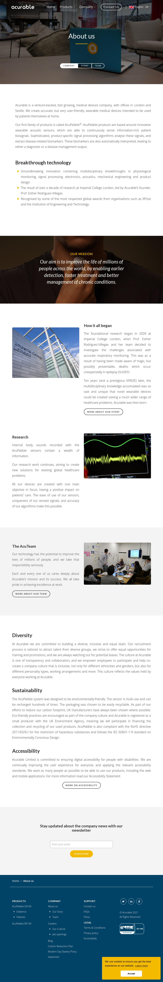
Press (87, 917)
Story (84, 65)
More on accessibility (81, 785)
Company (69, 65)
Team (98, 65)
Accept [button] (131, 973)
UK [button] (139, 7)
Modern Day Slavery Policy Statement (62, 954)
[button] (67, 7)
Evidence (21, 911)
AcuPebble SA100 (21, 906)
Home (15, 881)
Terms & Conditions (95, 927)
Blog (50, 941)
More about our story (103, 411)
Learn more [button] (141, 965)
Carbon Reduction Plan (60, 946)
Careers (52, 923)
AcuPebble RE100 (21, 923)
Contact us (90, 906)
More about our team (31, 593)
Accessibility (90, 938)
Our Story (57, 911)
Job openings (59, 934)
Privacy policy (91, 933)
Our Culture (58, 929)
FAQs (87, 911)
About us (53, 906)
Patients (20, 917)
